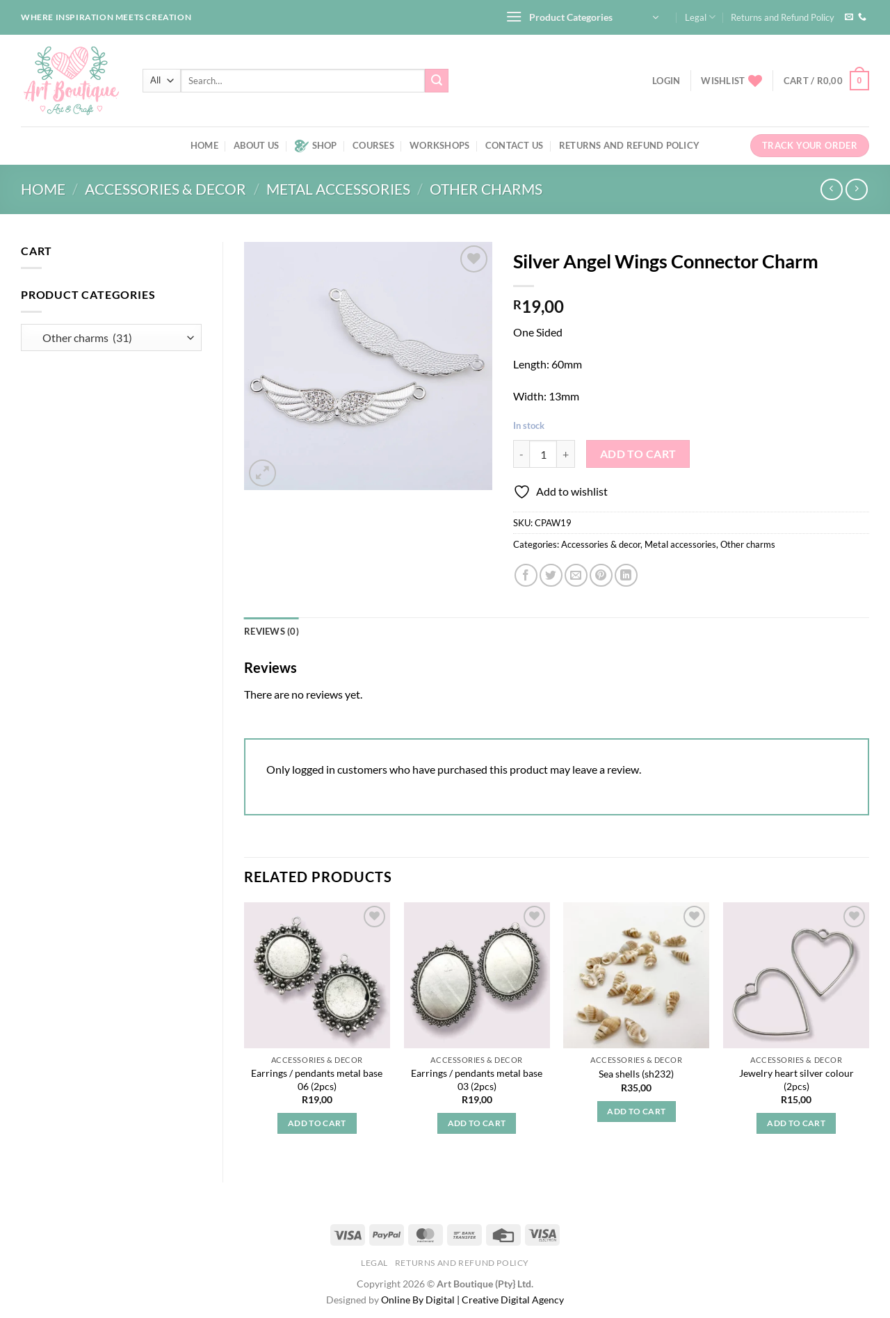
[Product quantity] (543, 454)
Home (204, 145)
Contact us (514, 145)
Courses (373, 145)
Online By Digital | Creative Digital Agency (472, 1299)
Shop (316, 146)
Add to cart (638, 454)
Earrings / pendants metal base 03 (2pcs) (476, 1079)
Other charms (486, 188)
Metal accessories (338, 188)
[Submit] (436, 80)
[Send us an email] (849, 17)
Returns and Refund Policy (782, 17)
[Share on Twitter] (551, 575)
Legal (700, 17)
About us (256, 145)
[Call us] (862, 17)
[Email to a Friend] (576, 575)
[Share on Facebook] (526, 575)
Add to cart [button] (317, 1123)
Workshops (439, 145)
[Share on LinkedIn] (626, 575)
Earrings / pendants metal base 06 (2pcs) (316, 1079)
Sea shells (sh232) (636, 1074)
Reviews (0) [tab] (271, 631)
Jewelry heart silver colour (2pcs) (796, 1079)
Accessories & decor (165, 188)
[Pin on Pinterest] (601, 575)
